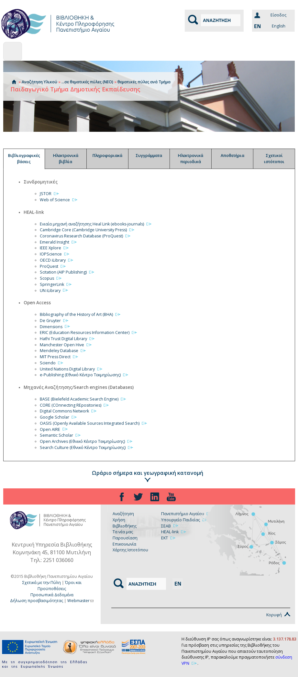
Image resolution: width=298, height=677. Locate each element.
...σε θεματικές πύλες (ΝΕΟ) (87, 82)
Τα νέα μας (123, 532)
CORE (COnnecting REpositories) (74, 405)
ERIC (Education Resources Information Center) (89, 332)
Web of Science (59, 200)
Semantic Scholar (60, 435)
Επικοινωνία (124, 544)
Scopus (51, 278)
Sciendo (52, 363)
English (268, 26)
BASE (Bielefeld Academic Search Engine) (83, 399)
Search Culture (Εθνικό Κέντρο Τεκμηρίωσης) (87, 447)
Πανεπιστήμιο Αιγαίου (186, 513)
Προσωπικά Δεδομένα (51, 595)
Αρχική (14, 82)
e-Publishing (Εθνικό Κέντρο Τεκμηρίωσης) (84, 375)
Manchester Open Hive (66, 345)
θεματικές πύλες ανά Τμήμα (144, 82)
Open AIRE (54, 429)
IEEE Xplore (54, 248)
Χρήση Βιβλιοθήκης (125, 523)
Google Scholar (58, 417)
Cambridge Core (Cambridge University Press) (87, 230)
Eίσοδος (278, 15)
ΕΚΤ (168, 538)
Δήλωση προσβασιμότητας (36, 600)
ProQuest (53, 266)
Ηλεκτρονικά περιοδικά (190, 158)
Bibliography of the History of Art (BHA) (80, 314)
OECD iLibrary (57, 260)
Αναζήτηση (123, 513)
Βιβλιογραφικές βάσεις (24, 158)
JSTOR (50, 193)
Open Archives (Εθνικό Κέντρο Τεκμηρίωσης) (86, 441)
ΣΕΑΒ (170, 526)
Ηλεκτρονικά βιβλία (65, 158)
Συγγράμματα (149, 155)
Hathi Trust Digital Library (67, 338)
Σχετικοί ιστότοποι (274, 158)
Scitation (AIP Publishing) (67, 272)
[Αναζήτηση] (220, 20)
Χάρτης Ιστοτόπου (130, 550)
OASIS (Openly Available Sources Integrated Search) (94, 423)
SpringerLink (56, 284)
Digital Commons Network (68, 411)
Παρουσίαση (125, 538)
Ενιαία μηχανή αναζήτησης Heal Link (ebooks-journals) (96, 224)
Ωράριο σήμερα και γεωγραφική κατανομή (147, 472)
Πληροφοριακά (107, 155)
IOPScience (55, 254)
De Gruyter (54, 320)
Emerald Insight (58, 242)
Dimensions (55, 326)
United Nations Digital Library (71, 369)
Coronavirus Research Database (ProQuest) (85, 236)
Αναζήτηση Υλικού (39, 82)
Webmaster (80, 600)
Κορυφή (278, 615)
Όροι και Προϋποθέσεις (60, 585)
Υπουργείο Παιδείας (184, 520)
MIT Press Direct (59, 356)
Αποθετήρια (232, 155)
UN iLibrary (54, 290)
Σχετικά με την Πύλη (41, 582)
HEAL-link (174, 532)
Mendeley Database (63, 350)
